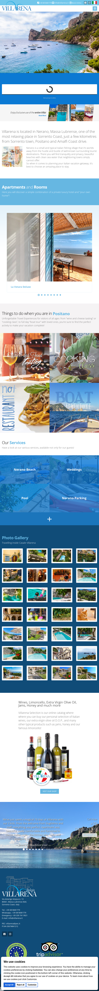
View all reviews (54, 849)
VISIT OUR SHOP (49, 791)
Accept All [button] (9, 985)
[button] (38, 295)
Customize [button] (32, 985)
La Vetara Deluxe (21, 286)
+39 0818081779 (19, 912)
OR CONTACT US (90, 835)
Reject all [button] (20, 985)
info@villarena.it (61, 3)
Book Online (75, 3)
